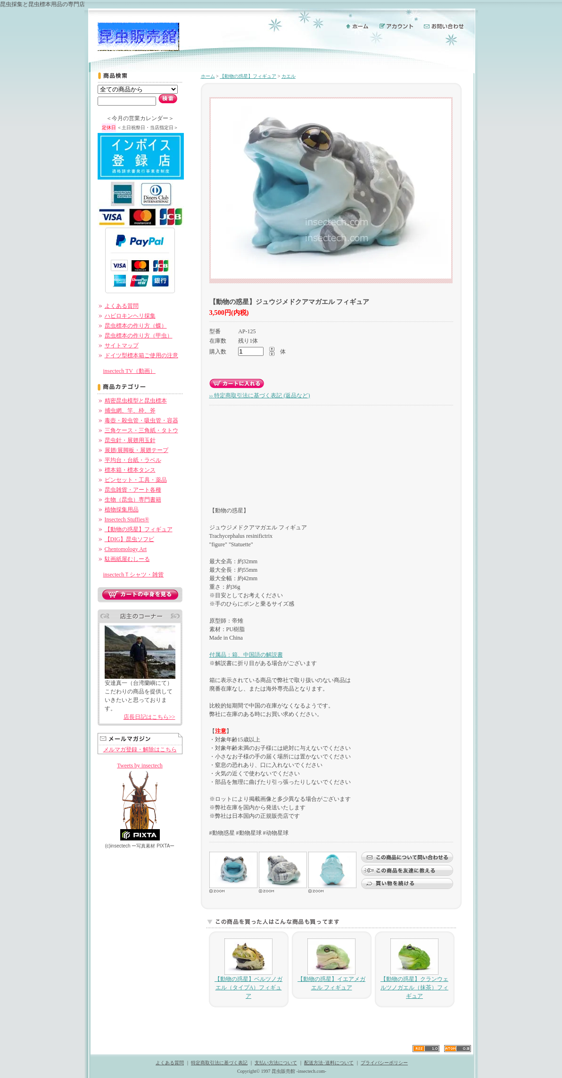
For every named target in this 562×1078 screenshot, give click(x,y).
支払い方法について (276, 1062)
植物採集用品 (122, 509)
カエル (288, 76)
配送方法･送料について (329, 1062)
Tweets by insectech (139, 765)
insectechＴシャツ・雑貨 (133, 574)
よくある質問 (122, 306)
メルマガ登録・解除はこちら (140, 749)
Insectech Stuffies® (127, 519)
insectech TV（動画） (129, 371)
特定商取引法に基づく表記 (219, 1062)
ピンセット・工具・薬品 (136, 480)
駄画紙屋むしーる (127, 559)
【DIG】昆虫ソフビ (129, 539)
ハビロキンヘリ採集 (130, 316)
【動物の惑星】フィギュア (139, 529)
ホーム (208, 76)
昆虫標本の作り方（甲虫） (139, 335)
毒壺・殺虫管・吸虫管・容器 (141, 420)
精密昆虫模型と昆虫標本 (136, 400)
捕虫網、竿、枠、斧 (130, 410)
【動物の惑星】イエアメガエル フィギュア (331, 964)
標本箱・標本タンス (130, 470)
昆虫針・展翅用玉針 (130, 440)
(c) (118, 845)
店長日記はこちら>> (149, 717)
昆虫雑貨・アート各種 (133, 489)
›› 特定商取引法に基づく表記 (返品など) (259, 395)
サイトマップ (122, 345)
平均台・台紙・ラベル (133, 460)
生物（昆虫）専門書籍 (133, 499)
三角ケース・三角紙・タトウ (141, 430)
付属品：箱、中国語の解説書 (246, 654)
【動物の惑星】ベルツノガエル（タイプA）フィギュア (248, 968)
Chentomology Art (126, 549)
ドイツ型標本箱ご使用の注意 (141, 355)
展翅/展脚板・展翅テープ (136, 450)
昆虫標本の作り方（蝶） (136, 325)
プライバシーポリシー (384, 1062)
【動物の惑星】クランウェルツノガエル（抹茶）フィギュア (414, 968)
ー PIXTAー (153, 845)
